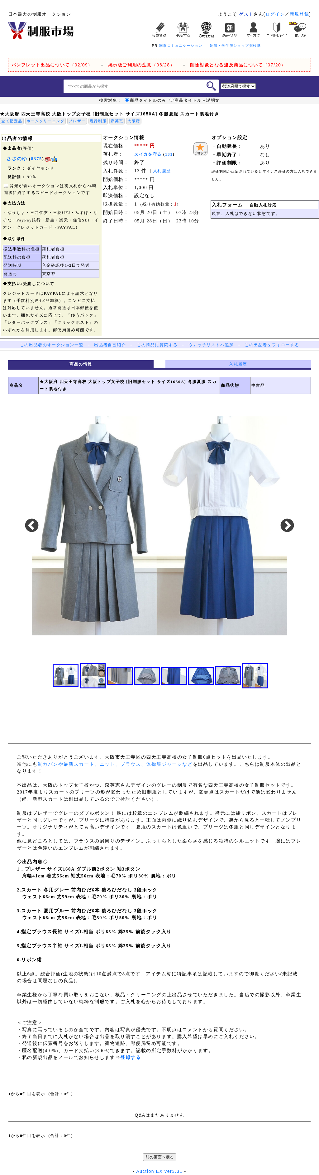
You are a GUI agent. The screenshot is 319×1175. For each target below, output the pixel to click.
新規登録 (299, 14)
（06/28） (141, 64)
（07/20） (238, 64)
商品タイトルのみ (145, 100)
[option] (159, 526)
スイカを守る (148, 154)
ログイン (275, 14)
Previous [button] (32, 526)
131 (169, 154)
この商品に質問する (157, 344)
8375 (36, 158)
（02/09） (52, 64)
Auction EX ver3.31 (159, 1171)
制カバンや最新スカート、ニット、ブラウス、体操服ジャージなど (115, 764)
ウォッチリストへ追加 (211, 344)
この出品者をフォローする (272, 344)
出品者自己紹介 (110, 344)
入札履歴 (162, 170)
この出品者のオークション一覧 (51, 344)
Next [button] (287, 526)
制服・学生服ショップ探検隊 (235, 45)
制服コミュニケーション (180, 45)
